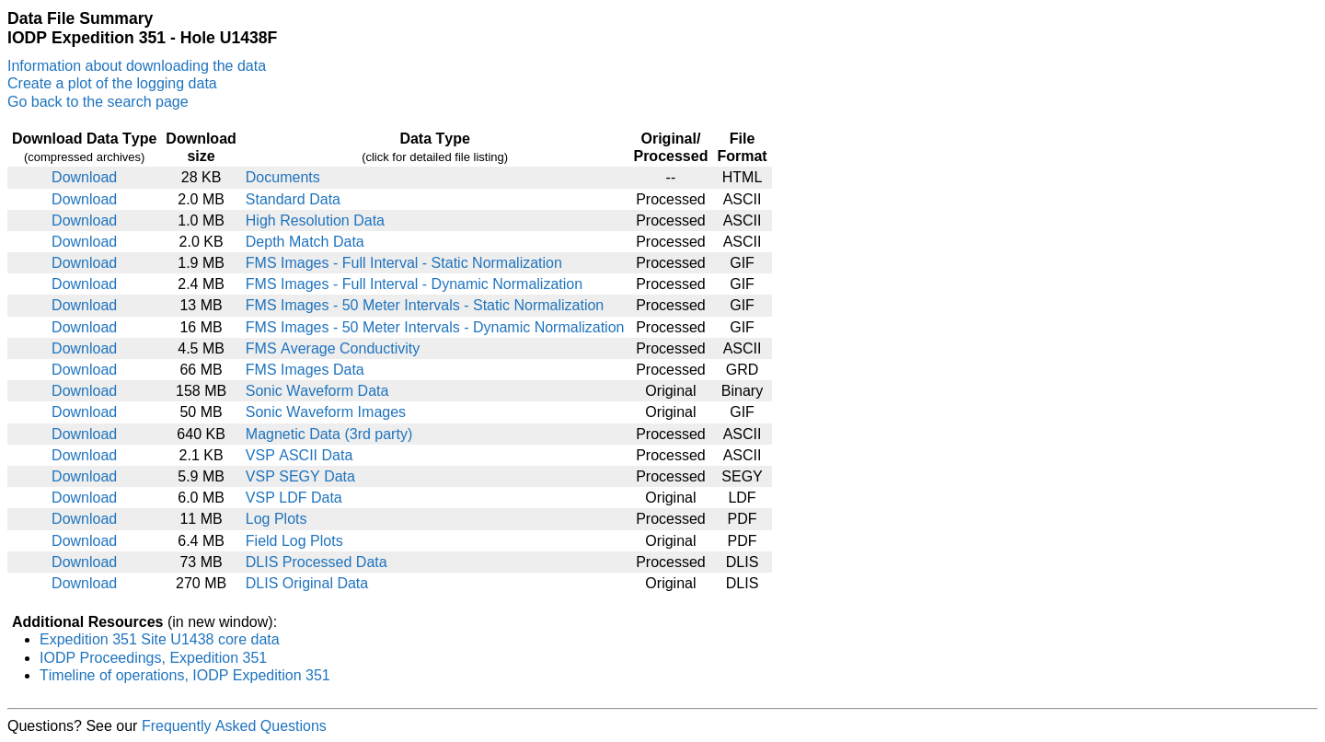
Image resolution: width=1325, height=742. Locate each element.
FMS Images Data (305, 369)
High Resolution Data (315, 220)
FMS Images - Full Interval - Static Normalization (404, 263)
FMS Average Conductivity (333, 348)
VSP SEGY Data (300, 476)
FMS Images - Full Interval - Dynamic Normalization (414, 284)
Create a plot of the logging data (112, 83)
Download (84, 177)
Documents (283, 177)
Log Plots (276, 519)
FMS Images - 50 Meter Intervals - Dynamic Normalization (435, 327)
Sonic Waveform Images (326, 412)
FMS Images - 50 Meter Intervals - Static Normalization (425, 305)
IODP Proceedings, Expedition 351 (153, 658)
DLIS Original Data (307, 583)
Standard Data (293, 199)
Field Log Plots (294, 541)
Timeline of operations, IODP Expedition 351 (185, 675)
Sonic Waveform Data (317, 391)
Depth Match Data (305, 241)
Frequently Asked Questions (234, 726)
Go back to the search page (98, 102)
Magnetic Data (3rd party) (329, 434)
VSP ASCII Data (299, 455)
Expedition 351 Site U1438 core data (160, 639)
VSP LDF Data (294, 497)
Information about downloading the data (136, 66)
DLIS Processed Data (316, 562)
